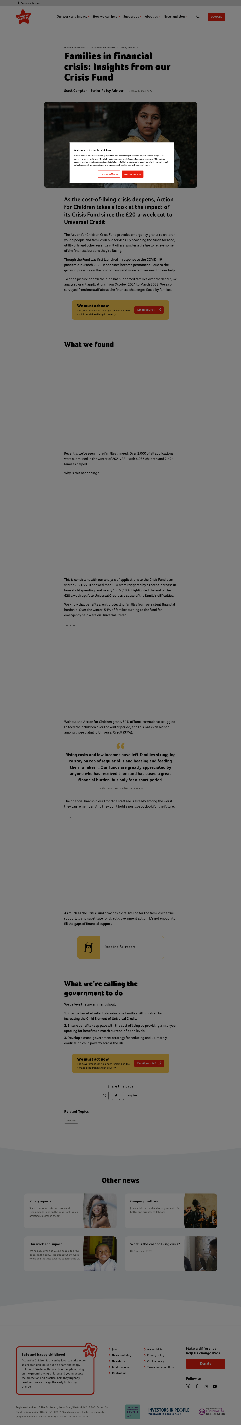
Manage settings (109, 174)
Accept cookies (132, 174)
